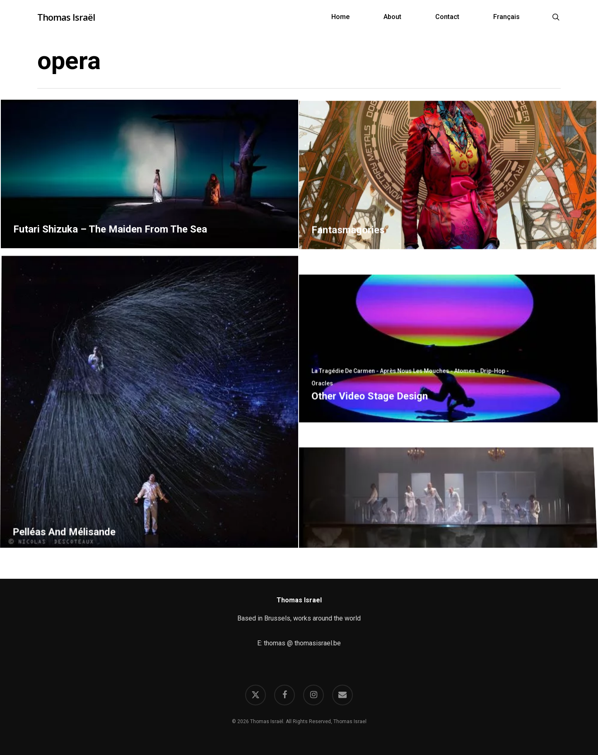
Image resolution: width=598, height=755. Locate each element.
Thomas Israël (66, 17)
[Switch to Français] (506, 17)
